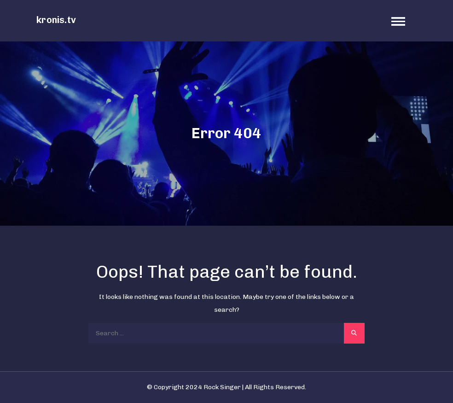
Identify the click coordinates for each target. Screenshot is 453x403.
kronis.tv (56, 19)
